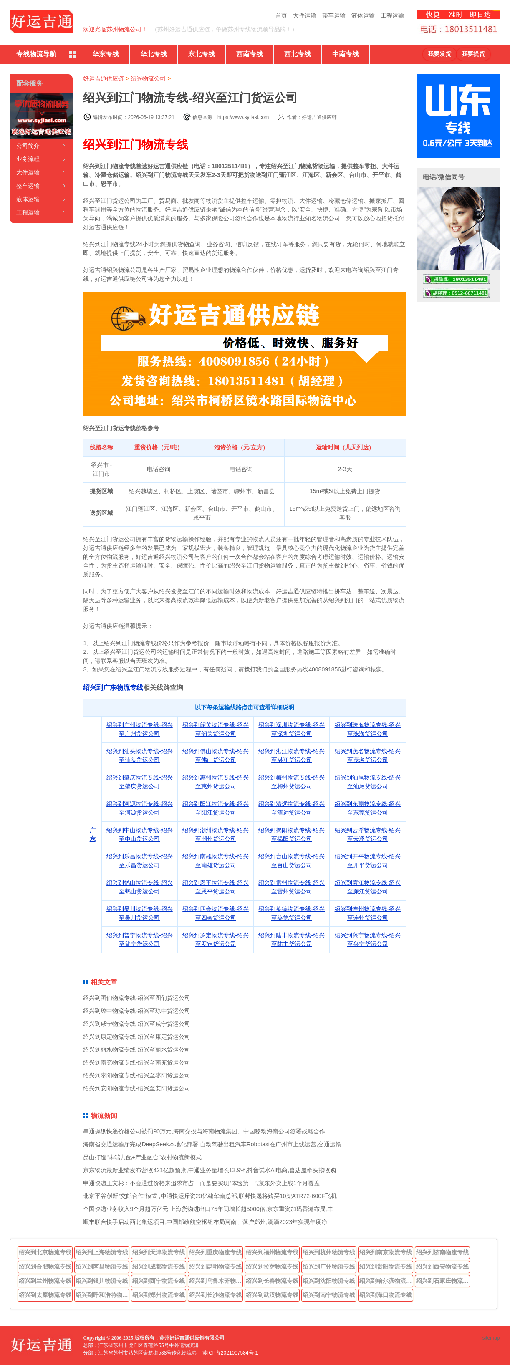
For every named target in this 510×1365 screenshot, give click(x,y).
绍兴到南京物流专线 (385, 1252)
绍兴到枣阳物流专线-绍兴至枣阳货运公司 (136, 1075)
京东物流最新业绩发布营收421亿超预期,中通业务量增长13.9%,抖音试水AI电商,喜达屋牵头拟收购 (209, 1170)
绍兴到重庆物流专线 (215, 1252)
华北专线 (153, 54)
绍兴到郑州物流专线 (158, 1295)
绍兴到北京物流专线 (45, 1252)
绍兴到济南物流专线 (442, 1252)
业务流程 (28, 159)
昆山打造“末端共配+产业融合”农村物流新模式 (142, 1157)
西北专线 (297, 54)
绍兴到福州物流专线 (272, 1252)
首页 (281, 15)
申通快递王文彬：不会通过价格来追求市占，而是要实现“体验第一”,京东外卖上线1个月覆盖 (201, 1183)
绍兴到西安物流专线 (442, 1266)
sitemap (491, 1338)
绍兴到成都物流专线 (158, 1266)
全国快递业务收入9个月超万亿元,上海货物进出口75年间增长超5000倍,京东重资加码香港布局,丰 (208, 1209)
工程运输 (392, 15)
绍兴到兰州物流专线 (45, 1280)
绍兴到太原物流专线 (45, 1295)
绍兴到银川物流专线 (102, 1280)
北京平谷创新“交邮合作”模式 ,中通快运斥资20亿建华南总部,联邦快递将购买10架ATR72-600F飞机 (209, 1196)
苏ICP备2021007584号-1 (230, 1353)
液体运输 (363, 15)
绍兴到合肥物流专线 (45, 1266)
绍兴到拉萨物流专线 (272, 1266)
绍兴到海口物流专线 (385, 1295)
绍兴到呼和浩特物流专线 (103, 1295)
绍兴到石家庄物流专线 (443, 1280)
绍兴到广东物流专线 (113, 687)
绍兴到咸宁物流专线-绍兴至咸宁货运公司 (136, 1023)
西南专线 (249, 54)
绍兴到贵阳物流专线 (385, 1266)
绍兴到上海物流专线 (102, 1252)
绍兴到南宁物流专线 (329, 1295)
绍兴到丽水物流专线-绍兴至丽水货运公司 (136, 1049)
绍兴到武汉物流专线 (272, 1295)
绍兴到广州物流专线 (329, 1266)
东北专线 (201, 54)
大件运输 (304, 15)
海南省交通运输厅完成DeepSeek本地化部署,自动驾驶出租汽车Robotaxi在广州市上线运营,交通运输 (212, 1144)
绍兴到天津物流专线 (158, 1252)
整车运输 (334, 15)
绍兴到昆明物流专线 (215, 1266)
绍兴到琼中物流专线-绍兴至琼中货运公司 (136, 1010)
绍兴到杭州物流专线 (329, 1252)
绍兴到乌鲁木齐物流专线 (216, 1280)
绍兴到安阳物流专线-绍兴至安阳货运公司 (136, 1088)
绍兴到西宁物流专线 (158, 1280)
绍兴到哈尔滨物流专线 (386, 1280)
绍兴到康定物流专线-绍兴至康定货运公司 (136, 1036)
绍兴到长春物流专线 (272, 1280)
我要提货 (473, 54)
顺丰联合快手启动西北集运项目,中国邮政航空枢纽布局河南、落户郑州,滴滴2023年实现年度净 (205, 1222)
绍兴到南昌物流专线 (102, 1266)
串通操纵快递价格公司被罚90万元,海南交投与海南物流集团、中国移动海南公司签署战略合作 (204, 1131)
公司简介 (28, 145)
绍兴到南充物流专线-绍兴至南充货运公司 (136, 1062)
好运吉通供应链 (103, 78)
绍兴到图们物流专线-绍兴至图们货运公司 (136, 997)
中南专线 (345, 54)
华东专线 (105, 54)
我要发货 (439, 54)
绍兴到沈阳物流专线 (329, 1280)
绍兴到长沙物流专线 (215, 1295)
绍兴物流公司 (148, 78)
